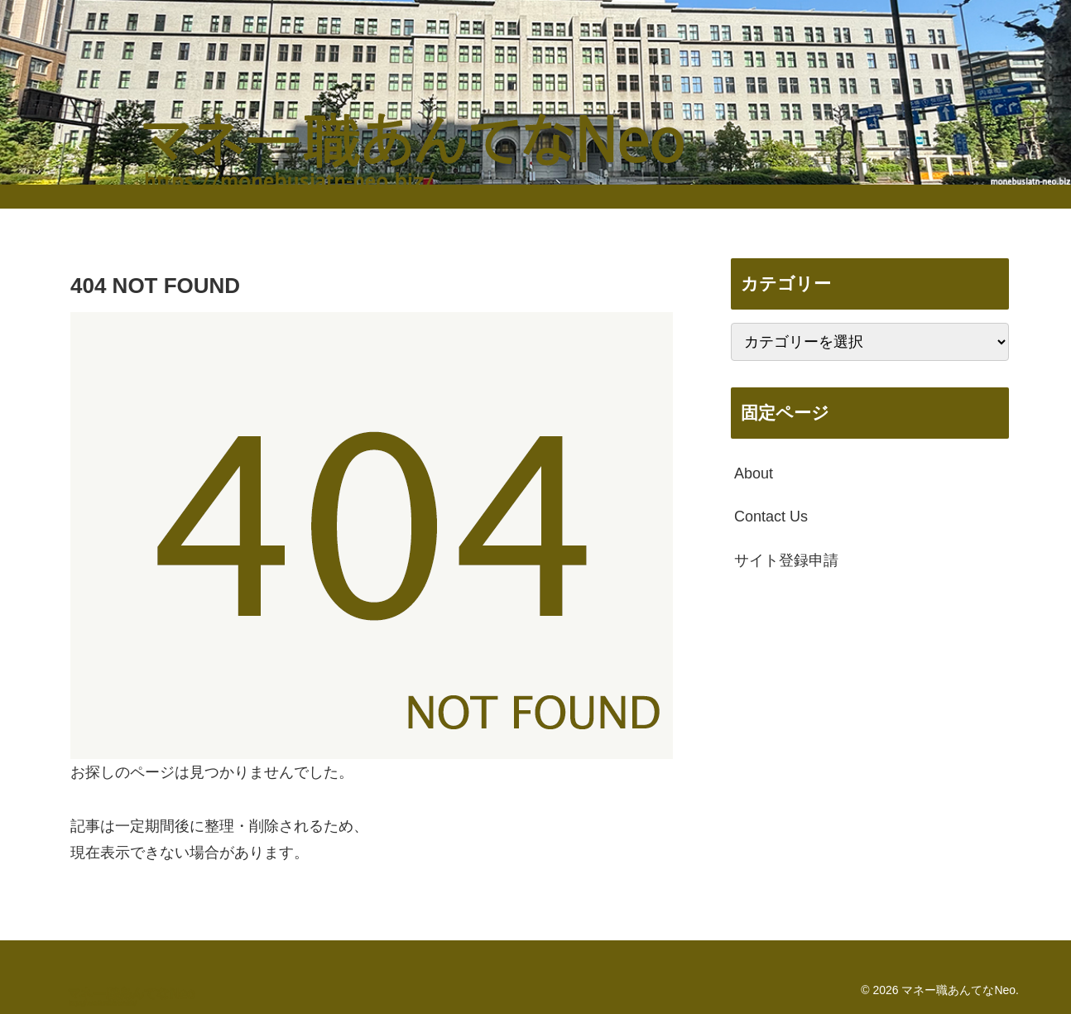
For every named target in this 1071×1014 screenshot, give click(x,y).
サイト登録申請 (786, 560)
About (753, 473)
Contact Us (771, 516)
